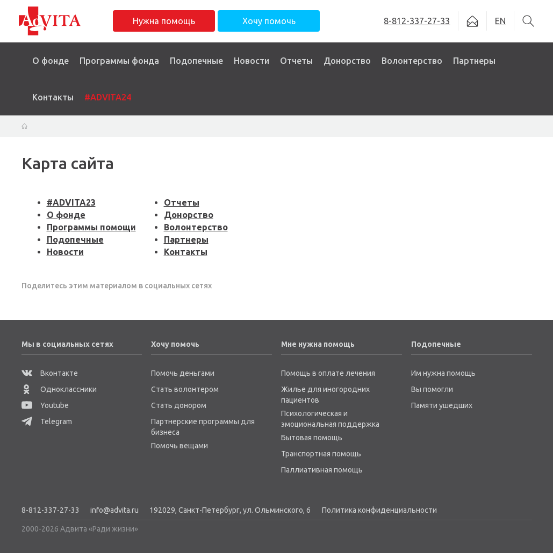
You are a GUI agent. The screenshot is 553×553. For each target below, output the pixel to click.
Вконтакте (49, 373)
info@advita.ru (114, 510)
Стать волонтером (185, 389)
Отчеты (296, 61)
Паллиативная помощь (322, 469)
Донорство (347, 61)
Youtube (45, 405)
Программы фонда (119, 61)
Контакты (53, 97)
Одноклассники (59, 389)
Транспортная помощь (321, 453)
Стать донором (178, 405)
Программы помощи (91, 227)
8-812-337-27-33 (50, 510)
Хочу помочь (269, 21)
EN (500, 21)
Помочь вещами (179, 445)
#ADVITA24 (107, 97)
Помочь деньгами (182, 373)
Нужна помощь (164, 21)
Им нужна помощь (443, 373)
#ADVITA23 (71, 202)
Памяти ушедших (441, 405)
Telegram (46, 421)
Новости (251, 61)
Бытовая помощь (311, 437)
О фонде (50, 61)
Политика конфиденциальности (379, 510)
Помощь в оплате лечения (328, 373)
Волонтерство (412, 61)
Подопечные (196, 61)
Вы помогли (432, 389)
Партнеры (474, 61)
